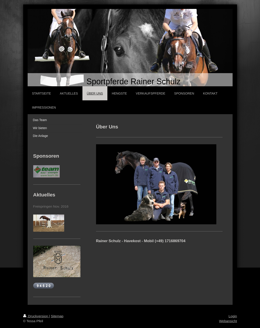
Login (233, 316)
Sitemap (57, 316)
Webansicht (228, 321)
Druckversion (36, 316)
